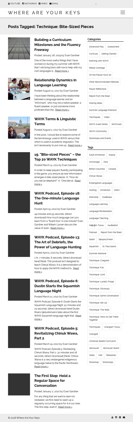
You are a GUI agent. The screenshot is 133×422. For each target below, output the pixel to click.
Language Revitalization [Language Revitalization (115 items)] (100, 211)
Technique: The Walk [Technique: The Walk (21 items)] (99, 310)
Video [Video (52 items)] (106, 117)
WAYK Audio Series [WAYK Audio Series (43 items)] (98, 124)
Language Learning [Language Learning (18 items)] (98, 204)
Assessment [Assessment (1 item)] (113, 46)
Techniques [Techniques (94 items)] (94, 327)
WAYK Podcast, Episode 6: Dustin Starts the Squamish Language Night (57, 286)
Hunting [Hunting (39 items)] (93, 190)
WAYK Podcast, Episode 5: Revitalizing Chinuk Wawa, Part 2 (56, 333)
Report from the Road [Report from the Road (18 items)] (99, 96)
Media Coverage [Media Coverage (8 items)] (97, 68)
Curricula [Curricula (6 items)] (93, 54)
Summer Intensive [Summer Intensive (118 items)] (97, 253)
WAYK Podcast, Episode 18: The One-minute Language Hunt (57, 198)
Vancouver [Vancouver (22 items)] (94, 348)
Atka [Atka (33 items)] (105, 162)
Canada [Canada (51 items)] (112, 169)
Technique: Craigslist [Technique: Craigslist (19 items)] (99, 260)
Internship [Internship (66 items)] (93, 197)
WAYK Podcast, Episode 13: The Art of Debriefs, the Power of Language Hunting (57, 242)
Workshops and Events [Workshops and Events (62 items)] (100, 138)
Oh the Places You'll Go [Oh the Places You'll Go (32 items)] (100, 75)
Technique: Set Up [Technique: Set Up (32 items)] (98, 303)
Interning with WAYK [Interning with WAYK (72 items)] (99, 61)
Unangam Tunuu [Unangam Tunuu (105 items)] (112, 327)
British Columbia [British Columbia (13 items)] (97, 169)
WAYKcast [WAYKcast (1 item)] (116, 124)
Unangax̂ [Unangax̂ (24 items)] (93, 334)
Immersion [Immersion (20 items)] (105, 190)
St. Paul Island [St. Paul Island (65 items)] (109, 246)
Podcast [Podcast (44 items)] (93, 232)
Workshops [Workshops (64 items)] (108, 362)
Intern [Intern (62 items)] (117, 190)
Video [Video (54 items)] (92, 355)
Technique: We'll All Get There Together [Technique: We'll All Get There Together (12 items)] (103, 318)
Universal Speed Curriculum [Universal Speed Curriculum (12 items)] (102, 341)
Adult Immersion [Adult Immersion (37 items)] (97, 155)
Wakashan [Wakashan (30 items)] (111, 355)
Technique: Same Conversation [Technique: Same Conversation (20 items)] (104, 295)
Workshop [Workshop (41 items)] (94, 362)
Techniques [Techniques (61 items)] (94, 117)
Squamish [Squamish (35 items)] (94, 246)
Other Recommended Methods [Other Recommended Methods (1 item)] (104, 82)
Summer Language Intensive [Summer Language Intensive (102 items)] (102, 110)
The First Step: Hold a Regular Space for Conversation (52, 381)
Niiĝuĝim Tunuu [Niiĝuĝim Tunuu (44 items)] (96, 225)
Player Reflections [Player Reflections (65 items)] (97, 89)
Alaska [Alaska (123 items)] (112, 155)
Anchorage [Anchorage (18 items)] (94, 162)
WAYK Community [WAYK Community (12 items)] (98, 131)
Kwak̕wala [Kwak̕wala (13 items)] (107, 197)
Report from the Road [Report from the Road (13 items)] (111, 232)
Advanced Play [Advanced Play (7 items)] (96, 46)
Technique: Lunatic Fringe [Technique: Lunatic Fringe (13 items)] (101, 281)
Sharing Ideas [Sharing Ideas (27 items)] (95, 103)
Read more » (62, 71)
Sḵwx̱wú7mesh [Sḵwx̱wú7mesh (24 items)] (106, 239)
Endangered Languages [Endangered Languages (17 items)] (100, 183)
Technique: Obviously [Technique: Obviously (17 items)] (99, 288)
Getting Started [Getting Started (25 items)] (109, 54)
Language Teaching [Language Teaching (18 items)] (98, 218)
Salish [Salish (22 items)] (92, 239)
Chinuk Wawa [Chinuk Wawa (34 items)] (95, 176)
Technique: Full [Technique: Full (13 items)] (96, 267)
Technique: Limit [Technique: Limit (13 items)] (97, 274)
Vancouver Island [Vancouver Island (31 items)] (111, 348)
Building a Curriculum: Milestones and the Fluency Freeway (57, 45)
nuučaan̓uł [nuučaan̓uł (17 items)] (112, 225)
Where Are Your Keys (44, 12)
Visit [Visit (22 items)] (100, 355)
